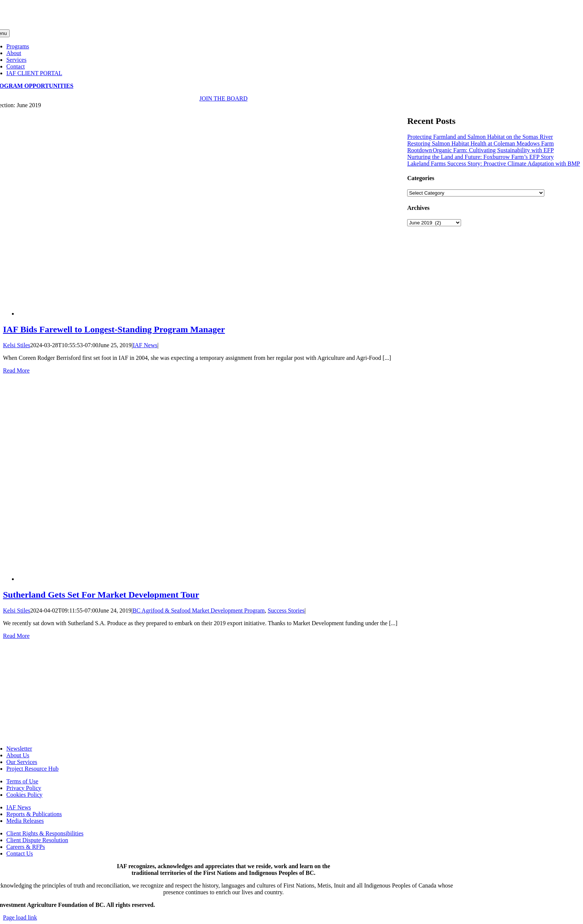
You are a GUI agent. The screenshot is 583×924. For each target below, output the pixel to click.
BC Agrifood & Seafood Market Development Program (198, 610)
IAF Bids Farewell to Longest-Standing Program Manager (114, 329)
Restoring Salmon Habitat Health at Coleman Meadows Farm (480, 143)
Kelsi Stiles (16, 345)
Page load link (20, 917)
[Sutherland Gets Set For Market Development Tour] (196, 579)
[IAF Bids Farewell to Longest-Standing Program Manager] (196, 313)
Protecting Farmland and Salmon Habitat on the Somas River (480, 137)
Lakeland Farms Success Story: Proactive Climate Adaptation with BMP (493, 163)
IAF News (145, 345)
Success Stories (286, 610)
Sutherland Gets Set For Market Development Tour (101, 595)
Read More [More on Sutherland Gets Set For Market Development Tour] (16, 636)
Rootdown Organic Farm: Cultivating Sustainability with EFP (480, 150)
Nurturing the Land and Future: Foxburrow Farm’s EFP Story (480, 157)
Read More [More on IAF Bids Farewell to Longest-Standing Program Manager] (16, 370)
